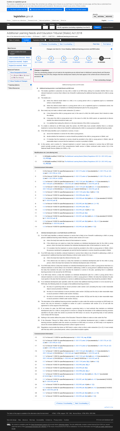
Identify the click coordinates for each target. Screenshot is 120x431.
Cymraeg (110, 20)
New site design (11, 420)
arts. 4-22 (94, 198)
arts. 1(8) (93, 221)
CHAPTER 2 (51, 36)
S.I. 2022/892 (78, 203)
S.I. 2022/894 (78, 213)
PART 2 (44, 36)
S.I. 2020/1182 (79, 337)
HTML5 (54, 413)
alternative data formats (38, 413)
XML (70, 413)
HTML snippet (61, 413)
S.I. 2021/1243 (78, 181)
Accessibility (40, 420)
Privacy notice (58, 420)
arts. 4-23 (95, 181)
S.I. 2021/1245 (78, 192)
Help (19, 420)
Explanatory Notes (38, 40)
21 (44, 376)
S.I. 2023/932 (91, 183)
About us (25, 420)
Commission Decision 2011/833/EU (35, 426)
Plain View (96, 44)
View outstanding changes (102, 80)
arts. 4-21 (95, 187)
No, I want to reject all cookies (77, 9)
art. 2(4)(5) (59, 178)
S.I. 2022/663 (67, 183)
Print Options (107, 44)
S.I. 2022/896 (78, 198)
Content (26, 40)
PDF (67, 413)
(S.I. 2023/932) (49, 381)
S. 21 (44, 351)
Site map (32, 420)
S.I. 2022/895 (78, 206)
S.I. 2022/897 (78, 221)
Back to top (109, 407)
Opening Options (14, 85)
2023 (47, 376)
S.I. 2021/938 (51, 173)
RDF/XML (93, 413)
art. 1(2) (91, 210)
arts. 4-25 (94, 216)
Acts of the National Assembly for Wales (19, 36)
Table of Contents (14, 40)
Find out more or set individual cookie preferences (47, 9)
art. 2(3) (58, 173)
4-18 (96, 203)
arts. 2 (93, 203)
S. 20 (44, 181)
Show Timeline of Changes (18, 81)
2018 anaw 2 (36, 36)
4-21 (98, 221)
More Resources (54, 40)
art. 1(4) (96, 192)
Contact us (49, 420)
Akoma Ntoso (77, 413)
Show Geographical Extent (18, 72)
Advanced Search (108, 27)
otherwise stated (64, 424)
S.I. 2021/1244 (78, 187)
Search (97, 27)
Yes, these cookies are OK (18, 9)
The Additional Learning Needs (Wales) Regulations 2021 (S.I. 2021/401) (86, 156)
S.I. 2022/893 (78, 210)
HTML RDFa (85, 413)
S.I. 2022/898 (78, 195)
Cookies (66, 420)
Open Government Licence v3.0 (40, 424)
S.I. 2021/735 (102, 171)
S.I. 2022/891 (78, 216)
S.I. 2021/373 (78, 171)
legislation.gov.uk (20, 15)
